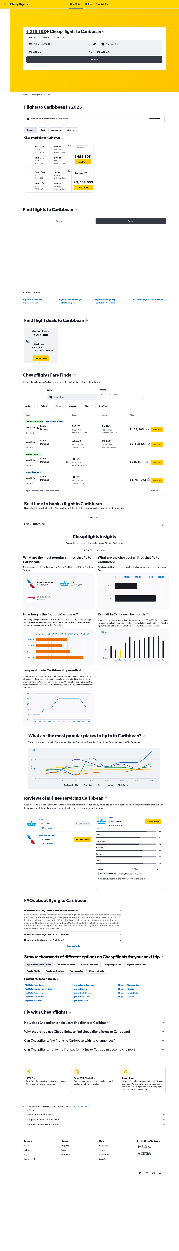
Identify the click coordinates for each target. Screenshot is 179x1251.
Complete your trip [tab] (112, 964)
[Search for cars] (4, 24)
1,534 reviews (45, 828)
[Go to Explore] (4, 30)
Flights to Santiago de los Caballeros (146, 299)
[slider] (142, 398)
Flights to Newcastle (80, 997)
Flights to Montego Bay (105, 299)
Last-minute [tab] (56, 130)
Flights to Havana (126, 997)
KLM (41, 819)
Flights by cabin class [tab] (136, 964)
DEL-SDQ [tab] (94, 517)
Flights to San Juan (79, 1001)
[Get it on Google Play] (144, 1146)
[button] (5, 4)
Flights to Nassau (30, 303)
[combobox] (31, 37)
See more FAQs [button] (73, 946)
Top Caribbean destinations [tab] (39, 964)
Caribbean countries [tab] (66, 964)
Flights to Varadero (33, 1001)
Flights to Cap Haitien (34, 997)
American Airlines (47, 835)
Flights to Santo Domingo (70, 299)
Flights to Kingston (67, 303)
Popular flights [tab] (33, 971)
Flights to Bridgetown (34, 993)
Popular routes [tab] (76, 971)
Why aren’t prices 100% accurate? (96, 1124)
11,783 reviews (46, 844)
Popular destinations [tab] (55, 971)
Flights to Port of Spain (105, 303)
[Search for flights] (4, 13)
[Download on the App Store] (144, 1153)
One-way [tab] (71, 130)
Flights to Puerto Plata (128, 993)
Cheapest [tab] (31, 130)
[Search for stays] (4, 18)
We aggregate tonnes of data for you (96, 1119)
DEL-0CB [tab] (88, 550)
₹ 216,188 (36, 31)
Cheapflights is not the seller (96, 1114)
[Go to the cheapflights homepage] (20, 4)
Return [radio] (130, 221)
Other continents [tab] (96, 971)
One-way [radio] (59, 221)
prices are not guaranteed (80, 1107)
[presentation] (103, 32)
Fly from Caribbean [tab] (89, 964)
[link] (41, 358)
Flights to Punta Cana (32, 299)
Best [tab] (43, 130)
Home (25, 95)
